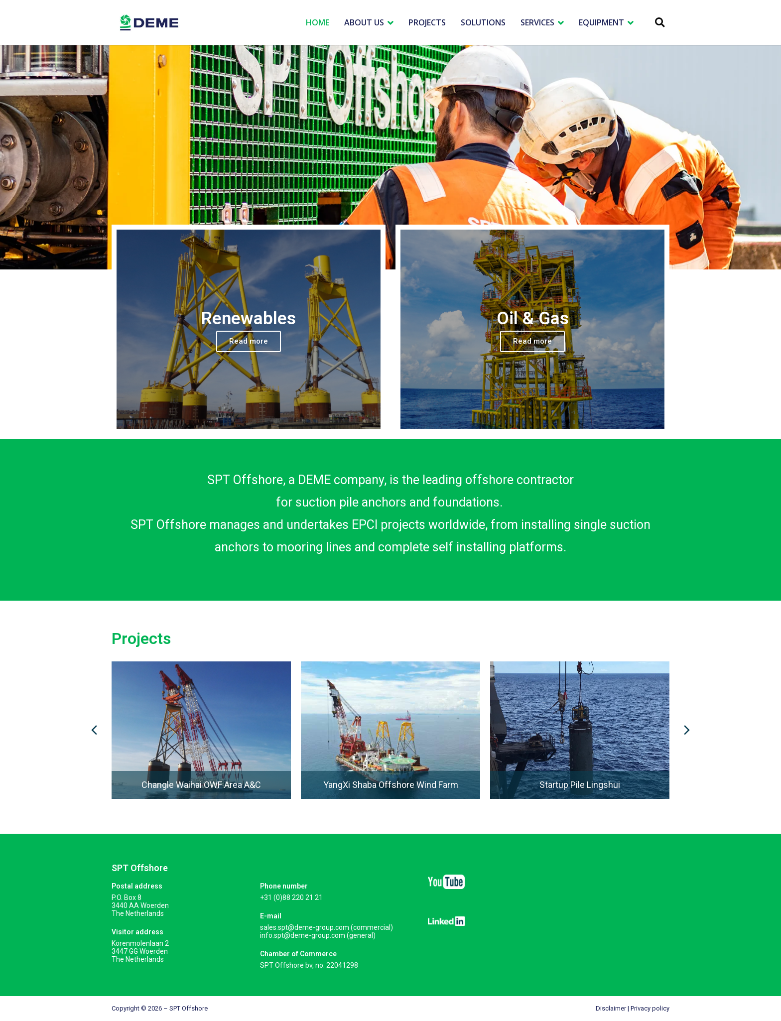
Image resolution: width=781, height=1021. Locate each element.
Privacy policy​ (650, 1008)
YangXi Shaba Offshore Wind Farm (390, 784)
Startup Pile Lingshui (579, 784)
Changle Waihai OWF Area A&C (201, 784)
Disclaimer (611, 1008)
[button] (659, 22)
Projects (141, 638)
